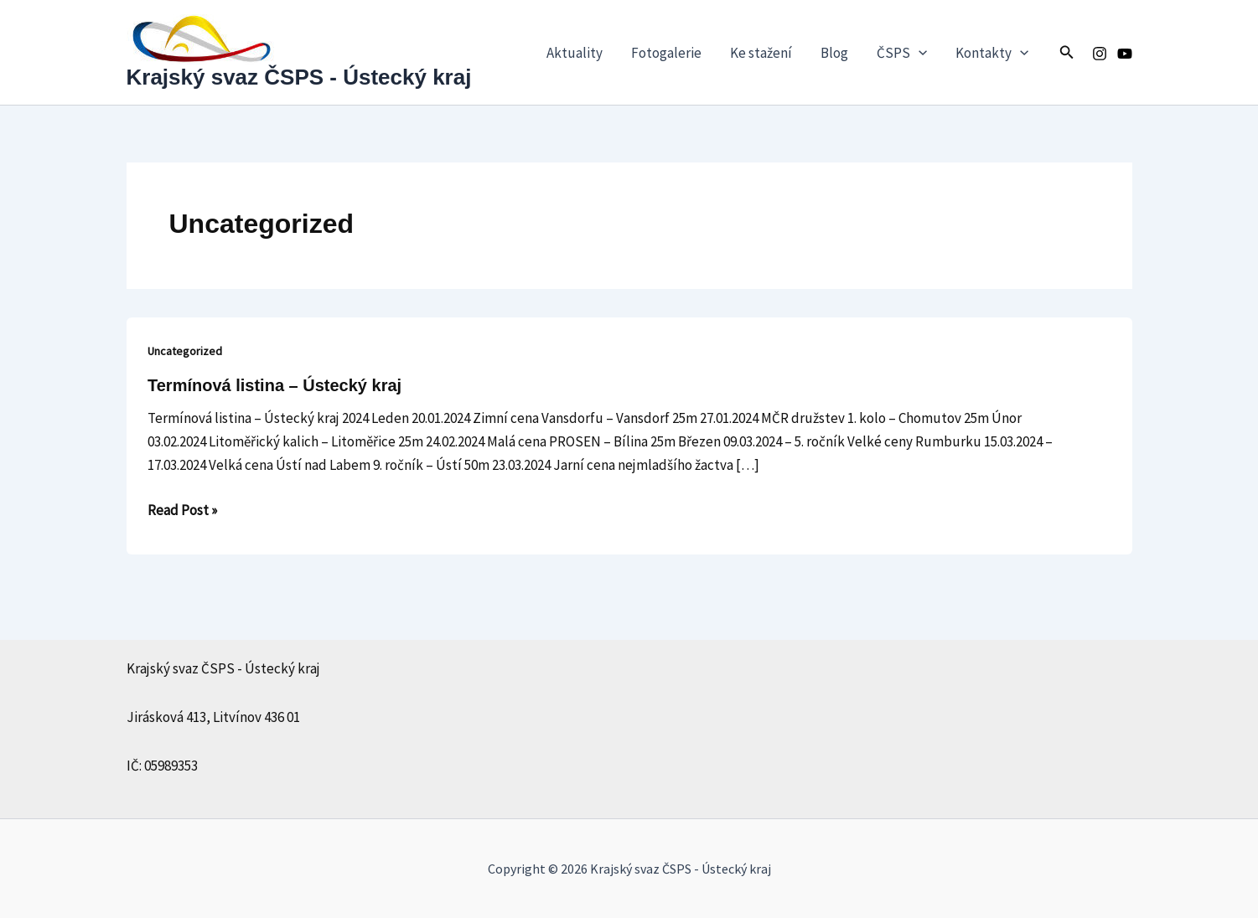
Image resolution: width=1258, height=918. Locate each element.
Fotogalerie (666, 53)
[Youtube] (1124, 53)
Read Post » (182, 508)
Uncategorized (185, 350)
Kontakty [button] (991, 52)
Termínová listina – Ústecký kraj (274, 385)
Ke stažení (761, 53)
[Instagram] (1099, 53)
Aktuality (574, 53)
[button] (918, 52)
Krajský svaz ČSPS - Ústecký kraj (299, 77)
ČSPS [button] (902, 52)
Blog (834, 53)
